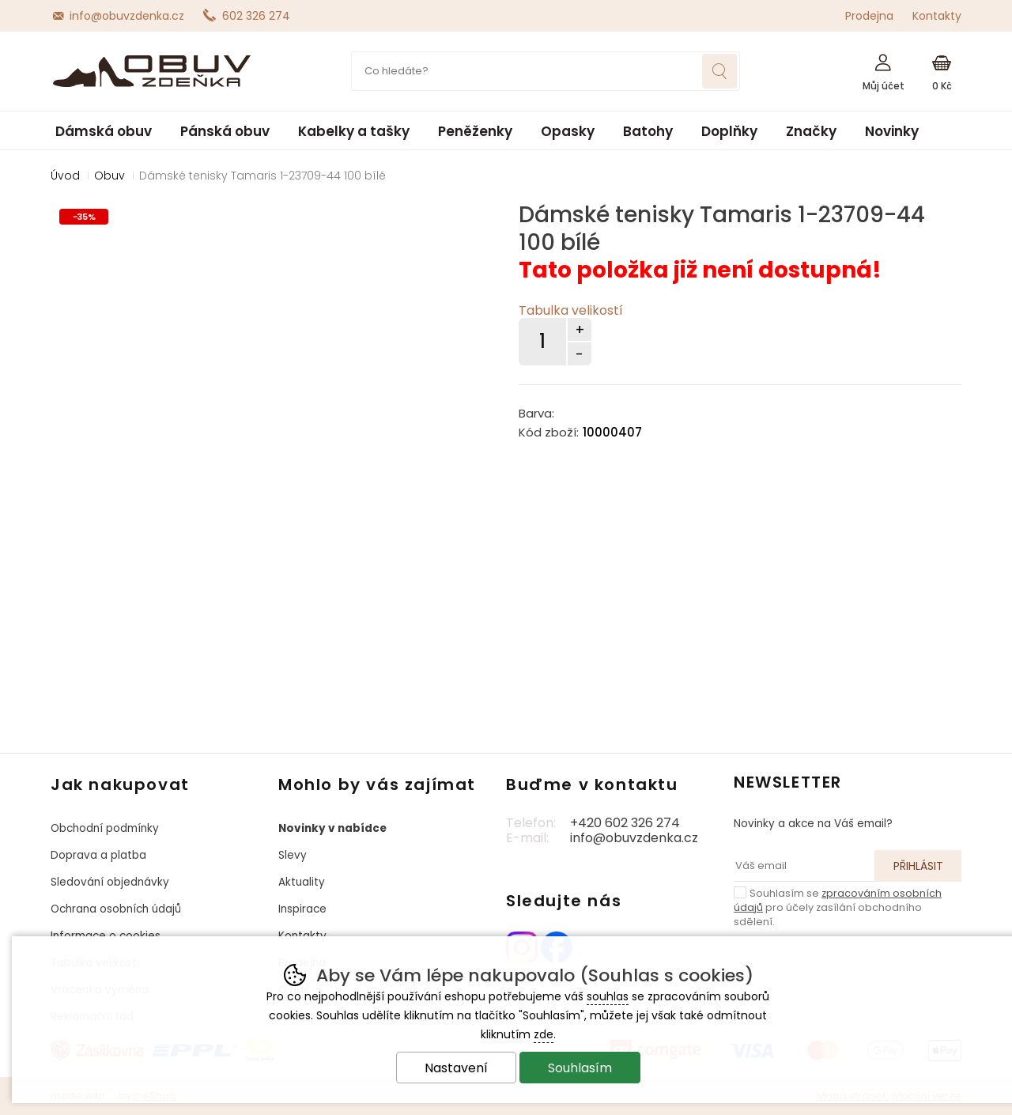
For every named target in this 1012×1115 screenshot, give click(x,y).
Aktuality (301, 882)
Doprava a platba (98, 855)
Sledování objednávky (110, 882)
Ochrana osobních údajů (116, 909)
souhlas (608, 996)
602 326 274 (256, 16)
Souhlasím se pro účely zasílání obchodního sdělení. (838, 907)
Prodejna (869, 16)
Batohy (648, 131)
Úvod (65, 175)
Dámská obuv (103, 131)
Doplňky (729, 131)
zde (543, 1034)
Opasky (568, 131)
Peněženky (475, 131)
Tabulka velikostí (571, 310)
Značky (811, 131)
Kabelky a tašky (354, 131)
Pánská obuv (225, 131)
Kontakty (936, 16)
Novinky (892, 131)
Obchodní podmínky (105, 828)
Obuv (109, 175)
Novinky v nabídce (332, 828)
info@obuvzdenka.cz (127, 16)
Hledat (719, 71)
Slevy (292, 855)
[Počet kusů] (542, 341)
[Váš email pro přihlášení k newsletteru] (804, 866)
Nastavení (456, 1068)
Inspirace (302, 909)
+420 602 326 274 (625, 823)
